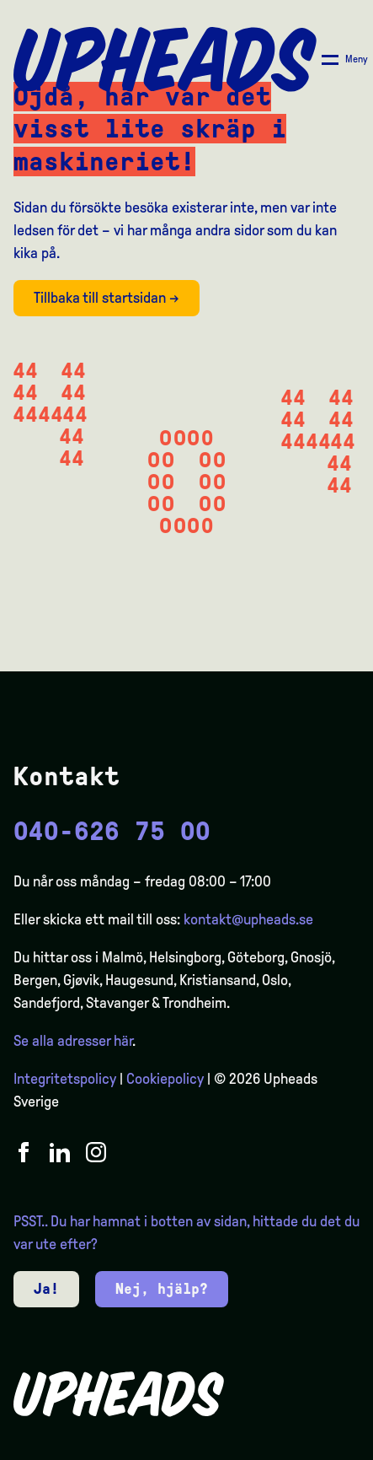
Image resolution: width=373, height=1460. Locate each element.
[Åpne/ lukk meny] (345, 60)
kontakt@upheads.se (248, 919)
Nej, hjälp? (161, 1288)
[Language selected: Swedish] (305, 1445)
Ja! (46, 1288)
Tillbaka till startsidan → (106, 297)
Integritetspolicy (64, 1078)
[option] (280, 1446)
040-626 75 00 (111, 831)
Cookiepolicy (165, 1078)
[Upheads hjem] (165, 60)
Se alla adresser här (72, 1040)
